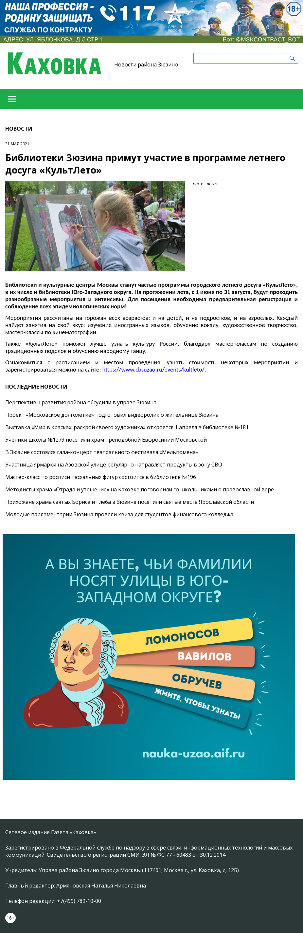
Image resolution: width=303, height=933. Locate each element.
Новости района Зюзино (146, 64)
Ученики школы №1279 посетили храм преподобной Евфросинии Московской (106, 439)
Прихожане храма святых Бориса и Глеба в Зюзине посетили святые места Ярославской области (129, 501)
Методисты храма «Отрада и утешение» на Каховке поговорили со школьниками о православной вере (139, 489)
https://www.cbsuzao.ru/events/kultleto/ (153, 369)
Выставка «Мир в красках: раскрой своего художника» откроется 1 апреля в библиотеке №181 (127, 427)
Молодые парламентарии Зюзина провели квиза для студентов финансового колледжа (119, 514)
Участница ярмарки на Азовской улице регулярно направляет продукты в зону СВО (113, 464)
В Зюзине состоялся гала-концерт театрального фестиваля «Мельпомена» (101, 452)
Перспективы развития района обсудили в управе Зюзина (80, 402)
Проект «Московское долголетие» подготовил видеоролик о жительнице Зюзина (112, 414)
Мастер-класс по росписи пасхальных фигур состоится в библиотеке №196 (100, 477)
